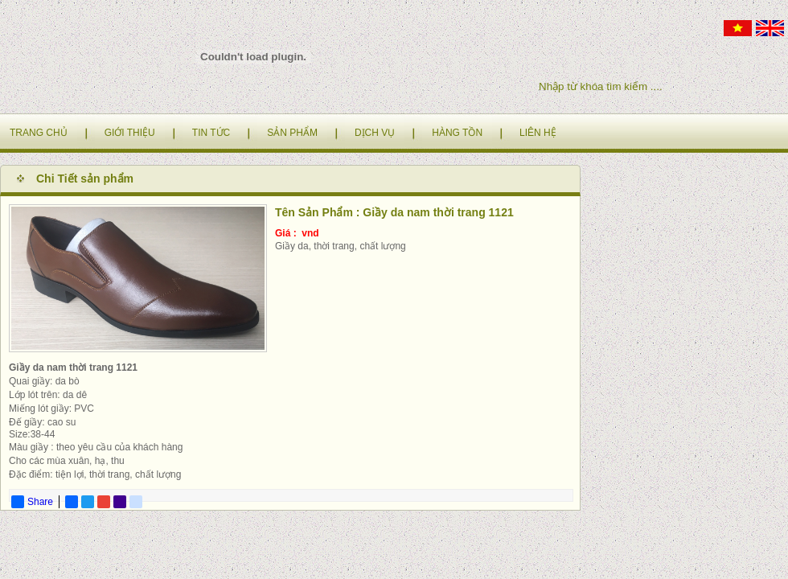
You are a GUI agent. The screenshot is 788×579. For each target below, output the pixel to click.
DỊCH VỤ (375, 132)
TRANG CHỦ (39, 132)
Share (32, 501)
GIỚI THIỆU (130, 132)
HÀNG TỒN (457, 132)
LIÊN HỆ (537, 132)
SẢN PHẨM (292, 132)
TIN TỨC (211, 132)
